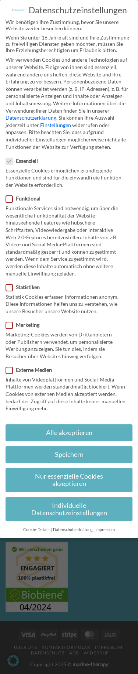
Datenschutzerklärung (31, 117)
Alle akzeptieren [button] (69, 433)
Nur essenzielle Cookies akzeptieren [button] (69, 479)
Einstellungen (55, 125)
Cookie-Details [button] (36, 529)
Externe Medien (32, 370)
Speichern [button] (69, 454)
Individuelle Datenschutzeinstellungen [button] (69, 509)
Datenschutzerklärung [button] (73, 529)
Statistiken (26, 287)
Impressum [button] (105, 529)
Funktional (26, 198)
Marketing (26, 325)
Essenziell (25, 161)
